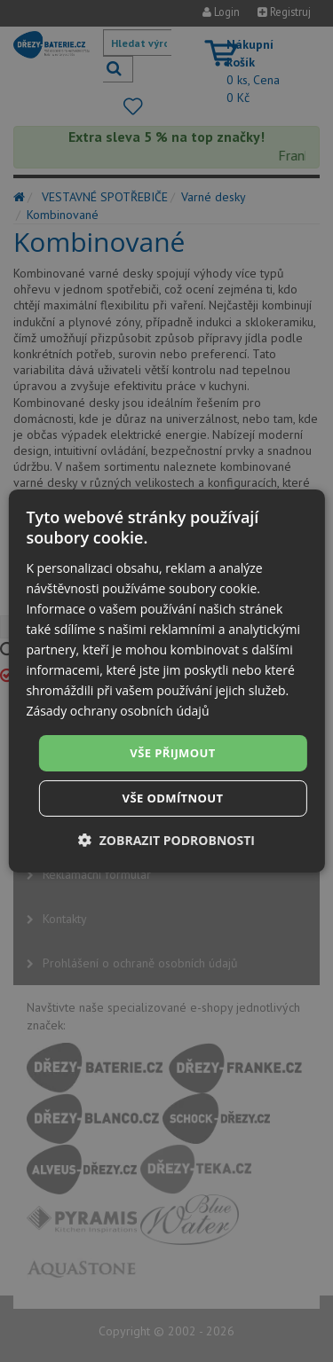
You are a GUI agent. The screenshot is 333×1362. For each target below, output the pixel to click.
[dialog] (166, 681)
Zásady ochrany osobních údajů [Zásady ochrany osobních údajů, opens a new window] (117, 710)
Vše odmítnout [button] (173, 798)
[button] (166, 840)
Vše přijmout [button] (172, 752)
